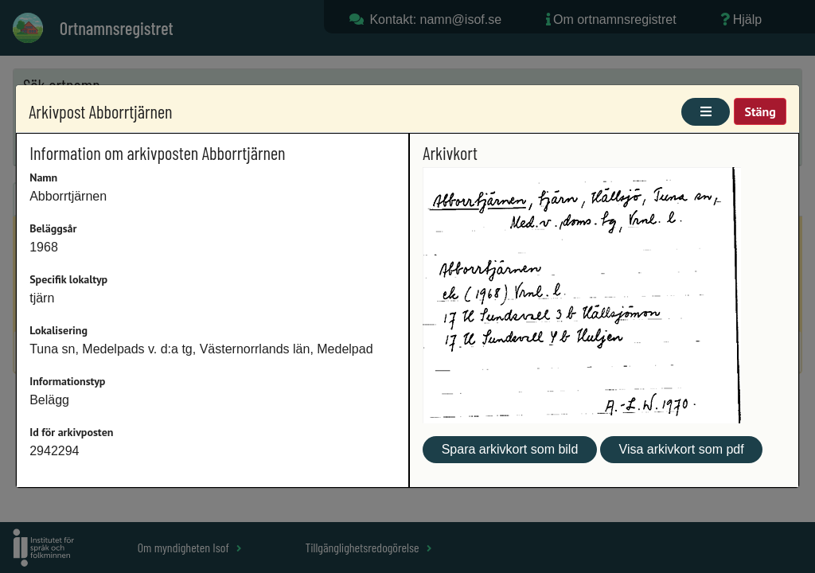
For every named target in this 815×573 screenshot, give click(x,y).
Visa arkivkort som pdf (681, 449)
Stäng (759, 111)
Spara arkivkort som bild (510, 449)
